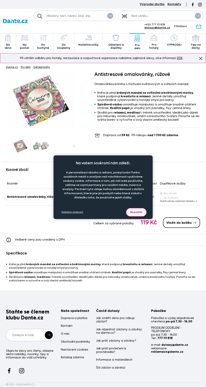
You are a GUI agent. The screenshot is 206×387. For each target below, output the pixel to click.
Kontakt (67, 326)
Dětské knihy (42, 67)
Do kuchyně (43, 42)
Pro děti (137, 42)
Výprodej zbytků (152, 4)
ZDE (180, 58)
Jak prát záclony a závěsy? (116, 340)
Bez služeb (168, 193)
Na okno (8, 42)
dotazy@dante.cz (157, 28)
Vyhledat (110, 16)
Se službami (169, 197)
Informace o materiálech (114, 359)
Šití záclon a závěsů (110, 367)
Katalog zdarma (72, 357)
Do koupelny (63, 42)
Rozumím (136, 212)
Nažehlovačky (88, 40)
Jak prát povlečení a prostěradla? (111, 350)
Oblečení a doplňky (116, 42)
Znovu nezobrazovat (200, 58)
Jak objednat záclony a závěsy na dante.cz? (119, 331)
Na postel (24, 42)
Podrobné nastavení (72, 212)
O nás (65, 333)
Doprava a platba (74, 318)
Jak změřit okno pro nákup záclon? (115, 319)
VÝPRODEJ (174, 40)
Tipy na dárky (196, 42)
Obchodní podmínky (75, 341)
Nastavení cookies (74, 349)
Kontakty (174, 4)
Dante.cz (12, 67)
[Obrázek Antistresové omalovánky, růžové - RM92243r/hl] (41, 101)
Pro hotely (154, 42)
